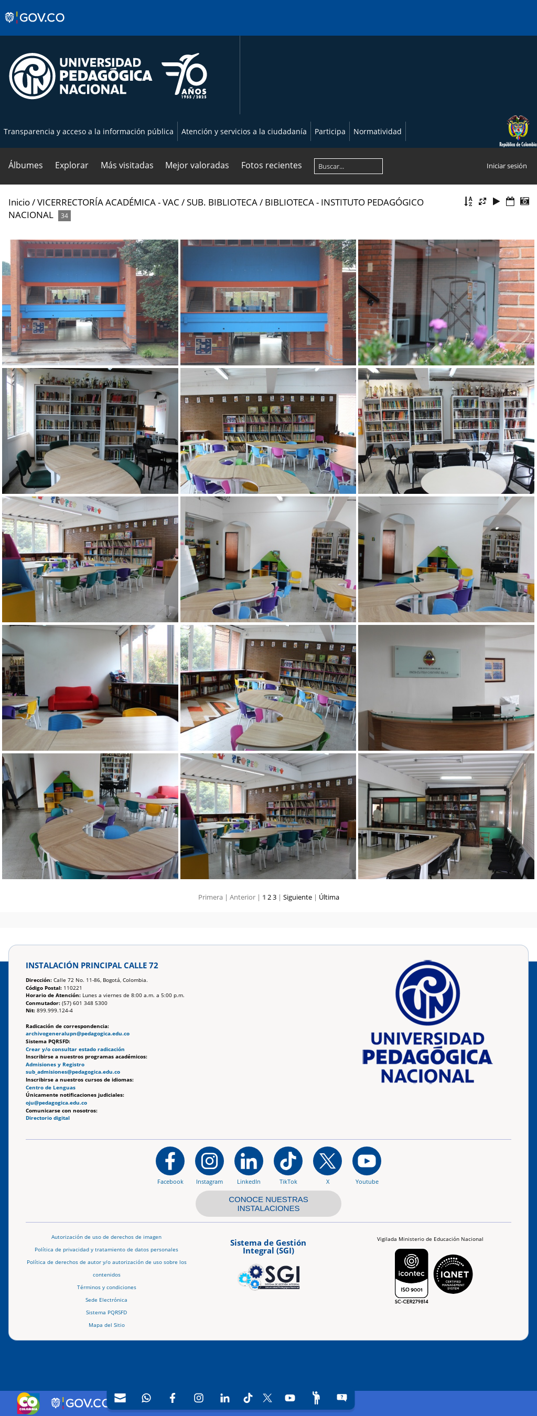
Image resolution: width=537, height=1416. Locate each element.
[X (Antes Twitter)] (268, 1397)
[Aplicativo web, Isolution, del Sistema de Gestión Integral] (268, 1263)
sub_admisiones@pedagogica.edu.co (73, 1071)
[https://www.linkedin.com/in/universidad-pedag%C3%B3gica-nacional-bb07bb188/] (248, 1165)
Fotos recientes (271, 165)
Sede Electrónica (106, 1299)
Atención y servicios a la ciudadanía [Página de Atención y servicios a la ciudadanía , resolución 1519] (244, 131)
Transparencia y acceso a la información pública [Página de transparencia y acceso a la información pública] (89, 131)
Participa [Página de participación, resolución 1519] (330, 131)
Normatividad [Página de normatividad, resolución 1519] (377, 131)
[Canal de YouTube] (290, 1397)
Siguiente (297, 897)
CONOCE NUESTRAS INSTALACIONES (268, 1204)
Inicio (19, 202)
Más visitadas (127, 165)
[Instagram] (209, 1165)
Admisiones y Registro (55, 1064)
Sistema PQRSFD (106, 1312)
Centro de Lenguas (51, 1087)
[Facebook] (172, 1397)
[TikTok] (248, 1397)
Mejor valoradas (197, 165)
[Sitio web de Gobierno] (35, 28)
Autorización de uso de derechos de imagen (106, 1237)
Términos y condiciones (106, 1287)
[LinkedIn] (225, 1397)
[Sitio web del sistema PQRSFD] (342, 1397)
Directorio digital (48, 1118)
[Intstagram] (199, 1397)
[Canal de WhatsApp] (146, 1397)
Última (329, 897)
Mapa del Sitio (107, 1325)
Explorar (72, 165)
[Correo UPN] (120, 1397)
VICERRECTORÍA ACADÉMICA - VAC (108, 202)
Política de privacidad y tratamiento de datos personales (106, 1249)
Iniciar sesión (507, 165)
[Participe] (316, 1397)
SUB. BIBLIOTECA (222, 202)
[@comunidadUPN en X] (327, 1165)
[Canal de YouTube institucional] (366, 1165)
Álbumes (25, 165)
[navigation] (231, 1398)
